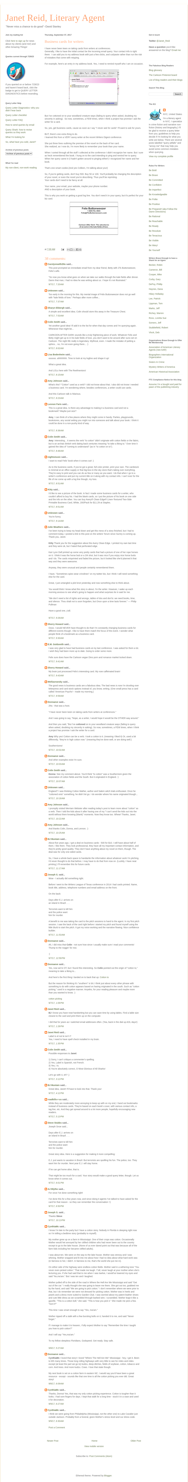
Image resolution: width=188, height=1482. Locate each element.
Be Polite (153, 199)
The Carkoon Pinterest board (163, 75)
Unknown (53, 290)
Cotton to (104, 977)
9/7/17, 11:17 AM (57, 868)
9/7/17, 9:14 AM (56, 521)
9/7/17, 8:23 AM (56, 398)
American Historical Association (164, 371)
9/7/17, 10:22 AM (57, 818)
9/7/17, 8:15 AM (56, 374)
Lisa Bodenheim (56, 354)
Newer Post (52, 1441)
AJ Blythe (53, 1189)
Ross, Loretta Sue (157, 318)
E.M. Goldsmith (56, 644)
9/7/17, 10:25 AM (57, 833)
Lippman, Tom (156, 303)
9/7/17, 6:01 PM (56, 1183)
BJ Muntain (54, 839)
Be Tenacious (155, 235)
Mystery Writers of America (162, 367)
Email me (176, 50)
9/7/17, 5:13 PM (56, 1116)
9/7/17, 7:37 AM (56, 301)
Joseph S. (53, 874)
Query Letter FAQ (14, 120)
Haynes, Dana (156, 289)
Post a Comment (57, 1427)
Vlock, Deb (154, 332)
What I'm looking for (15, 137)
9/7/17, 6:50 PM (56, 1206)
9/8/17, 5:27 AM (56, 1348)
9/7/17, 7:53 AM (56, 315)
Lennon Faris (55, 404)
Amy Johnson (55, 381)
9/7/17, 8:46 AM (56, 451)
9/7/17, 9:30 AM (56, 638)
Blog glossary (155, 70)
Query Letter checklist (16, 115)
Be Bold (153, 170)
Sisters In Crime (156, 362)
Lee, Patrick (154, 298)
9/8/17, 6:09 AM (56, 1383)
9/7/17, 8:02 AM (56, 348)
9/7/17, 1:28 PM (56, 1026)
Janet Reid (53, 1009)
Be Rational (154, 216)
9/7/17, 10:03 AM (57, 764)
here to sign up (18, 41)
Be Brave (153, 175)
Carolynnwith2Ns (57, 264)
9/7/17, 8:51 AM (56, 483)
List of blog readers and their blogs (166, 80)
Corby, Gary (154, 279)
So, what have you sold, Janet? (20, 142)
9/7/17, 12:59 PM (57, 958)
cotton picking (55, 998)
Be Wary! (153, 245)
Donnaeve (53, 702)
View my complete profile (161, 156)
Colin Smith (54, 322)
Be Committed (156, 180)
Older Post (136, 1441)
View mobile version (94, 1446)
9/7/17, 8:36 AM (56, 430)
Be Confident (155, 185)
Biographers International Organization (161, 356)
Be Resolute (155, 231)
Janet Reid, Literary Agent (55, 18)
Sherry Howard (55, 624)
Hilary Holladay (156, 294)
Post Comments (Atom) (100, 1456)
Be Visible (154, 240)
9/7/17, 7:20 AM (56, 284)
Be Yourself (154, 250)
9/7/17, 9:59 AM (56, 696)
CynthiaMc (53, 1226)
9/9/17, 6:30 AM (56, 1421)
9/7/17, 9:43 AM (56, 675)
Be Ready (153, 226)
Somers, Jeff (155, 322)
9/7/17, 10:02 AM (57, 750)
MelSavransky (55, 682)
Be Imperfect (155, 189)
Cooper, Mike (155, 274)
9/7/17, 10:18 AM (57, 798)
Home (94, 1441)
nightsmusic (54, 457)
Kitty (50, 489)
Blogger (108, 1475)
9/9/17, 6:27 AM (56, 1404)
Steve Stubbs (55, 1123)
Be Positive (154, 204)
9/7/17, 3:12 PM (56, 1079)
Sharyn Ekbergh (56, 308)
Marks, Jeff (154, 308)
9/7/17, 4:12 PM (56, 1093)
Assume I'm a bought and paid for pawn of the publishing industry (165, 385)
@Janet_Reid (163, 41)
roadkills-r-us (55, 1099)
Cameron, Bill (155, 270)
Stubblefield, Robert (158, 327)
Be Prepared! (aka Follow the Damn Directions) (163, 210)
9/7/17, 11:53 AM (57, 935)
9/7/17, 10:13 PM (57, 1220)
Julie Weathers (55, 527)
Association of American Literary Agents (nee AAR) (164, 348)
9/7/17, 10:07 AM (57, 781)
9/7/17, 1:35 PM (56, 1043)
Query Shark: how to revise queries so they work (18, 131)
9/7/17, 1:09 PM (56, 1003)
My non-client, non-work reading (21, 167)
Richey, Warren (156, 313)
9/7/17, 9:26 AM (56, 618)
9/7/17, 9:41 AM (56, 661)
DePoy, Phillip (155, 284)
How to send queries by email (19, 125)
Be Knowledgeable (158, 194)
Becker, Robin (155, 265)
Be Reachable (156, 221)
